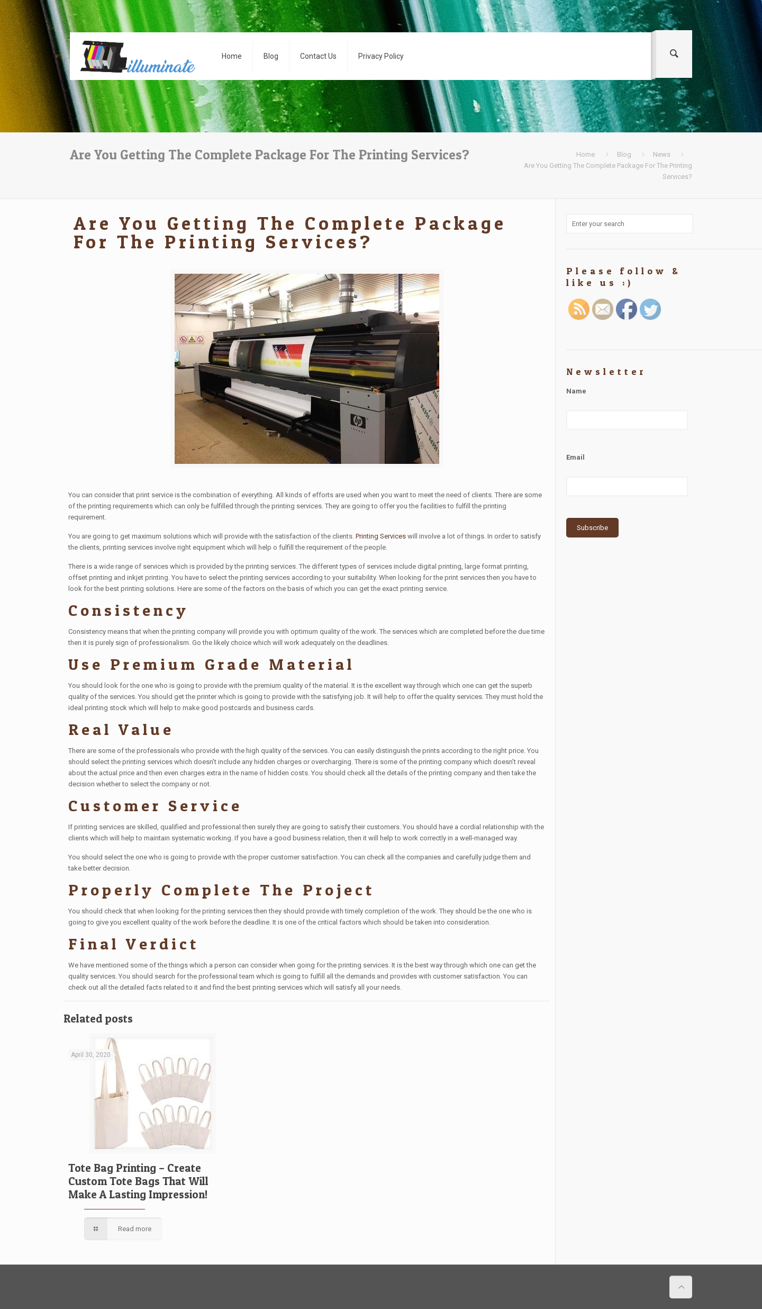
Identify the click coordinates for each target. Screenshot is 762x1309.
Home (585, 154)
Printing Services (381, 536)
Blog (624, 154)
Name (576, 391)
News (661, 154)
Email (575, 457)
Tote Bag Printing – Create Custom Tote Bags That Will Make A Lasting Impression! (138, 1181)
